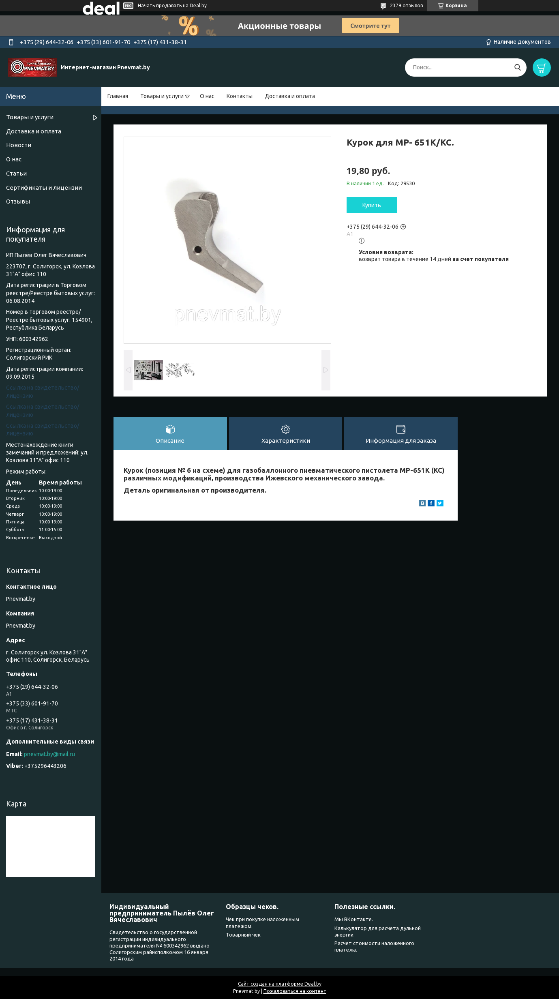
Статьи (16, 173)
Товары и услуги (162, 96)
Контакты (240, 96)
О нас (207, 96)
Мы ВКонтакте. (353, 919)
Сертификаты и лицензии (44, 187)
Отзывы (18, 201)
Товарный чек (243, 934)
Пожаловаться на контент (294, 991)
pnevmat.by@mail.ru (49, 754)
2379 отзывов (406, 5)
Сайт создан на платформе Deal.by (279, 983)
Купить (371, 205)
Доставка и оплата (290, 96)
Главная (117, 96)
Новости (18, 144)
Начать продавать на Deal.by (172, 5)
